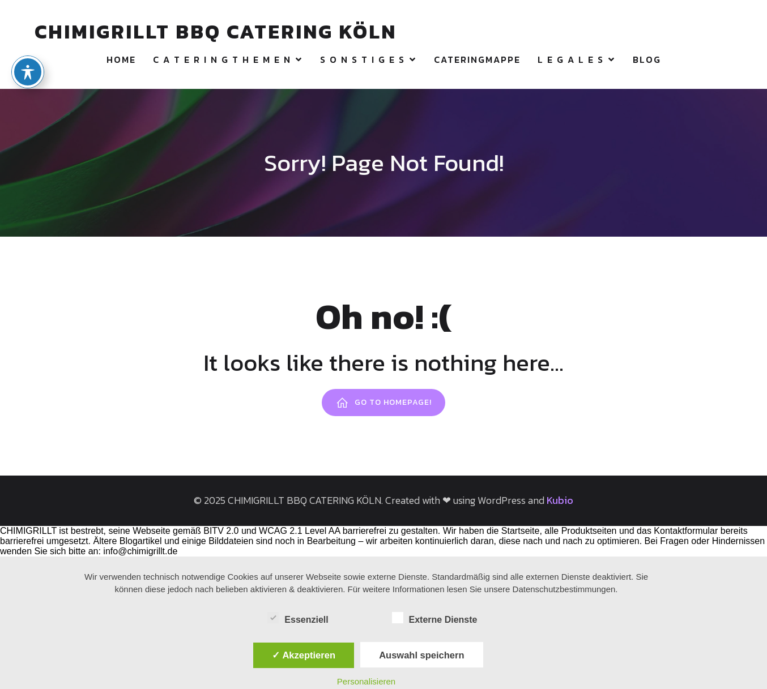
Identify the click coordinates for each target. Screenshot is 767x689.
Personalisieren (366, 681)
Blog (647, 59)
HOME (121, 59)
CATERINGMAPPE (477, 59)
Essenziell (297, 618)
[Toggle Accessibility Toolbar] (28, 54)
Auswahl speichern (421, 655)
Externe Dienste (435, 618)
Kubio (560, 500)
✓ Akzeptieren (303, 655)
